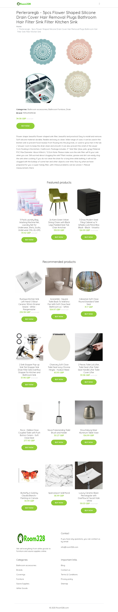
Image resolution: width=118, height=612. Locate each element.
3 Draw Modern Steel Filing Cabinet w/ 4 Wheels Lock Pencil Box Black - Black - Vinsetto (88, 223)
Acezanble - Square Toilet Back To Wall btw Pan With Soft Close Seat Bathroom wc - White (59, 303)
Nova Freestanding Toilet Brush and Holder (59, 431)
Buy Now (25, 126)
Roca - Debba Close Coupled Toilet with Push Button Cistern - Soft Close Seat (29, 434)
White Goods (22, 588)
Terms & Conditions (69, 574)
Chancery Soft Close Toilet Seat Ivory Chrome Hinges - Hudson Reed (59, 367)
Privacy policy (67, 579)
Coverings (20, 574)
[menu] (99, 3)
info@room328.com (69, 547)
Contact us (65, 570)
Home (19, 26)
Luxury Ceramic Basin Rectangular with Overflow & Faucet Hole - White (89, 497)
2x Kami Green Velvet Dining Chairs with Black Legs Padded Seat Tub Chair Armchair (59, 223)
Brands (19, 570)
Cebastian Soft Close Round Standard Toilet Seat (89, 301)
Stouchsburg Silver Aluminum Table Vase (88, 431)
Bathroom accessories (38, 109)
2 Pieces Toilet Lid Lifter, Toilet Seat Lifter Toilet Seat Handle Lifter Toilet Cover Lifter (89, 368)
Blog (63, 565)
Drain (68, 109)
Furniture (20, 579)
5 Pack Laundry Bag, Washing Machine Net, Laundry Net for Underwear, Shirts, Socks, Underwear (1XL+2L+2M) (29, 224)
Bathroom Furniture (56, 109)
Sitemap (64, 583)
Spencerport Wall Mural (59, 493)
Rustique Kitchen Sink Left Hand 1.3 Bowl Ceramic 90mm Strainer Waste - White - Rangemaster (29, 304)
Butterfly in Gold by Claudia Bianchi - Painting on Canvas (29, 495)
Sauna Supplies (22, 583)
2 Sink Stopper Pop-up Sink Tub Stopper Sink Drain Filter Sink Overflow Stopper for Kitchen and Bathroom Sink (29, 369)
